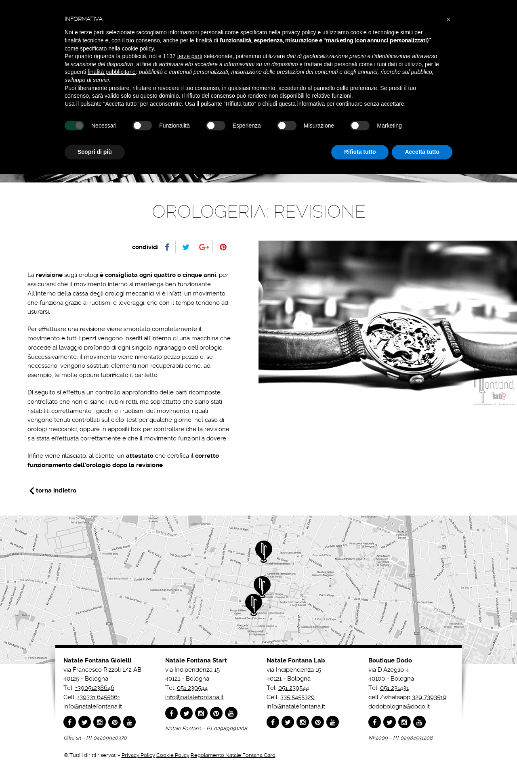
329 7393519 (429, 697)
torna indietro (56, 490)
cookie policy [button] (138, 48)
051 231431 (394, 688)
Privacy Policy (138, 755)
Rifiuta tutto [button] (360, 152)
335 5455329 (297, 697)
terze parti (189, 56)
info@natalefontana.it (92, 706)
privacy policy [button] (299, 32)
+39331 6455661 (98, 697)
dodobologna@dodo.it (399, 706)
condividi (145, 247)
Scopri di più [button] (95, 152)
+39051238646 (94, 688)
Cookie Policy (172, 755)
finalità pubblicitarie (112, 72)
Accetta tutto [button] (422, 152)
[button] (448, 19)
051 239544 (192, 688)
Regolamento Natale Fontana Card (233, 755)
